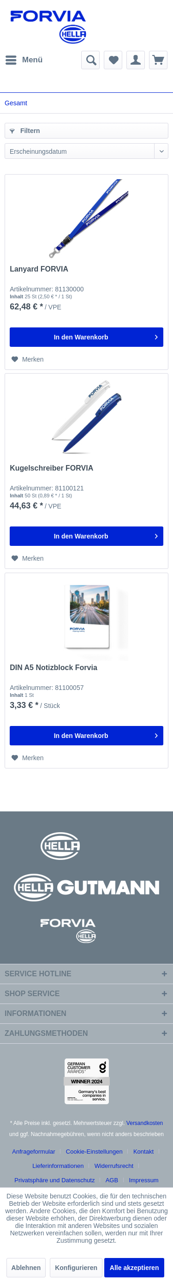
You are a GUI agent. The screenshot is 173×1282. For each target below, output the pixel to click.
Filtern (25, 130)
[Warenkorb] (158, 60)
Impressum (143, 1180)
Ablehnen (26, 1267)
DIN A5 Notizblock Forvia (53, 667)
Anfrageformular (33, 1151)
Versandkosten (144, 1123)
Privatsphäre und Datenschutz (54, 1180)
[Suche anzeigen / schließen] (90, 60)
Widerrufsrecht (114, 1165)
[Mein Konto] (135, 60)
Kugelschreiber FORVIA (51, 468)
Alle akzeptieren (134, 1267)
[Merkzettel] (113, 60)
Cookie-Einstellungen (94, 1151)
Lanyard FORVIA (39, 269)
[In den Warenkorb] (86, 337)
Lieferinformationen (58, 1165)
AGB (112, 1180)
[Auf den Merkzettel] (28, 359)
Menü (24, 58)
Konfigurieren (76, 1267)
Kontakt (143, 1151)
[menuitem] (23, 60)
